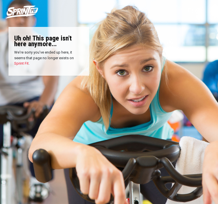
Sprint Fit (21, 63)
